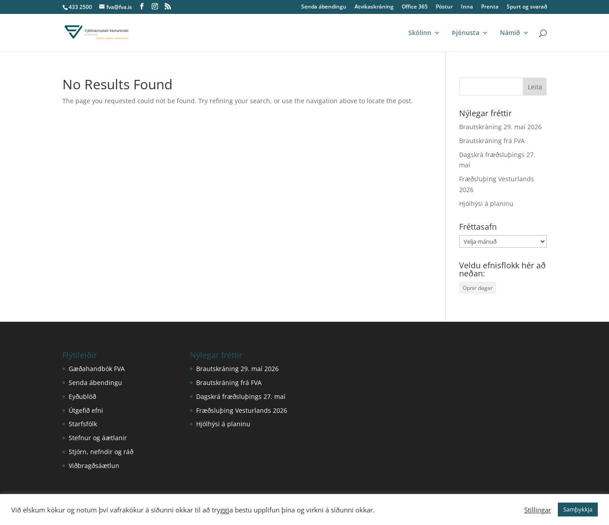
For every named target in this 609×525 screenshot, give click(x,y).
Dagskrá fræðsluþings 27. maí (240, 396)
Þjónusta (465, 33)
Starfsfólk (83, 424)
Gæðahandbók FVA (97, 368)
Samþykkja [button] (577, 509)
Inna (467, 7)
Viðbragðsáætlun (94, 465)
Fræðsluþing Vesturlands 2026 (241, 410)
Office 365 (415, 7)
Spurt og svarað (527, 7)
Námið (510, 33)
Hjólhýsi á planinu (486, 203)
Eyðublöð (82, 396)
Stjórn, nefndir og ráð (101, 451)
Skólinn (419, 33)
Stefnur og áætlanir (98, 437)
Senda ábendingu (323, 7)
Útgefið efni (86, 410)
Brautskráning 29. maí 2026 (500, 126)
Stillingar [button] (537, 510)
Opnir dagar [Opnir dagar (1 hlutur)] (478, 288)
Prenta (490, 7)
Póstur (444, 7)
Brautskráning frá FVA (492, 140)
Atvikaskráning (374, 7)
